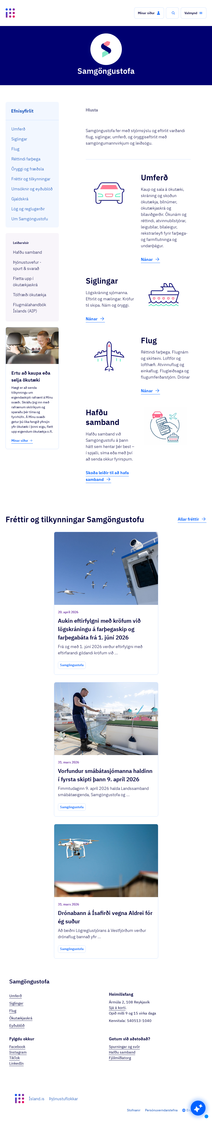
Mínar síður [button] (22, 440)
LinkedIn (16, 1063)
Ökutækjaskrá (20, 1018)
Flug (12, 1010)
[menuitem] (32, 129)
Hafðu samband (122, 1052)
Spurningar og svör (124, 1046)
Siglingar (16, 1003)
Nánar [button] (150, 259)
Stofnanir (133, 1110)
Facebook (17, 1046)
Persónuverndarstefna (161, 1110)
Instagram (18, 1052)
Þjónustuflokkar (63, 1098)
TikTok (14, 1057)
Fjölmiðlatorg (120, 1057)
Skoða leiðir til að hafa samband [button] (107, 476)
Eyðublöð (17, 1025)
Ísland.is (36, 1098)
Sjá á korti (117, 1007)
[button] (149, 13)
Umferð (15, 995)
